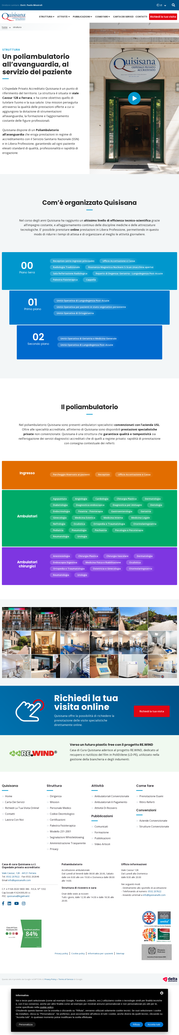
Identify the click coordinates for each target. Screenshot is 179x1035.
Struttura (45, 16)
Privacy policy (61, 953)
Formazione (102, 832)
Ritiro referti (147, 802)
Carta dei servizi (123, 16)
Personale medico (60, 808)
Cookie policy (78, 953)
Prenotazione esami (151, 796)
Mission (54, 802)
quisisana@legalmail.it (18, 896)
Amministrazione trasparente (68, 843)
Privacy (54, 849)
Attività (62, 16)
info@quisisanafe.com (19, 880)
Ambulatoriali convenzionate (112, 796)
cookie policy (46, 1007)
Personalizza (26, 1024)
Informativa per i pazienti (100, 953)
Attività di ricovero (106, 808)
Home (4, 27)
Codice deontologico (62, 814)
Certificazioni (57, 819)
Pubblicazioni (81, 16)
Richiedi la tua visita (163, 17)
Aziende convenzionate (153, 820)
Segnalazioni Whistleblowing (67, 837)
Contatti (141, 16)
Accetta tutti (154, 1024)
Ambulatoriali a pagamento (111, 802)
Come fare (101, 16)
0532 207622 (12, 876)
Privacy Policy (50, 979)
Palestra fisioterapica (62, 825)
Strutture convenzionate (154, 826)
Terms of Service (65, 979)
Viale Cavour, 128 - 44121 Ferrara (19, 873)
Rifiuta (136, 1024)
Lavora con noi (14, 819)
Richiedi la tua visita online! (22, 808)
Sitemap (120, 953)
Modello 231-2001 (60, 831)
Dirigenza (55, 796)
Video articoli (102, 844)
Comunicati (101, 826)
